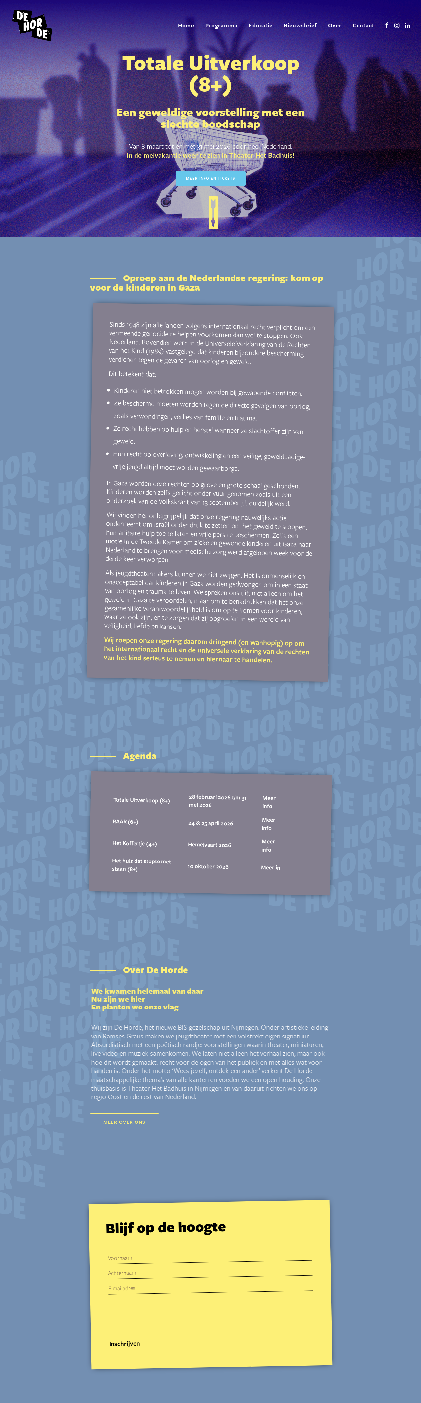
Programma (221, 25)
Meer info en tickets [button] (210, 178)
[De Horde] (32, 25)
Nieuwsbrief (300, 25)
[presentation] (159, 1316)
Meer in (270, 867)
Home (186, 25)
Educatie (261, 25)
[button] (387, 25)
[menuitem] (186, 25)
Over (335, 25)
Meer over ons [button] (124, 1121)
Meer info (269, 802)
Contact (363, 25)
